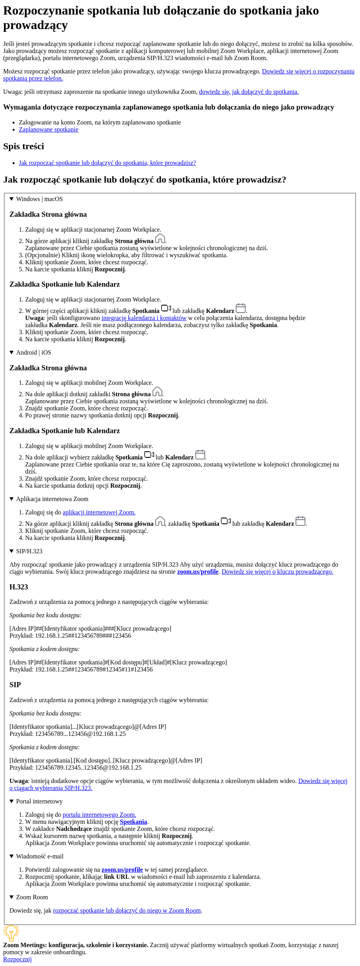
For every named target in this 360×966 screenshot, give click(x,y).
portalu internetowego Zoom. (99, 814)
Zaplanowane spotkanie (49, 129)
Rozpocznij (17, 959)
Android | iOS (33, 352)
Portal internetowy (39, 801)
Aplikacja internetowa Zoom (52, 499)
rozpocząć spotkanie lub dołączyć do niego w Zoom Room (127, 910)
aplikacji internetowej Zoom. (99, 512)
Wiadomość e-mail (40, 856)
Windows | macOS (39, 199)
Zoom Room (32, 897)
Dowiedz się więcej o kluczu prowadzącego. (277, 571)
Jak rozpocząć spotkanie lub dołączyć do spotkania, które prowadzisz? (107, 162)
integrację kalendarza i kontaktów (143, 318)
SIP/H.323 (29, 551)
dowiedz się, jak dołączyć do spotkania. (249, 91)
